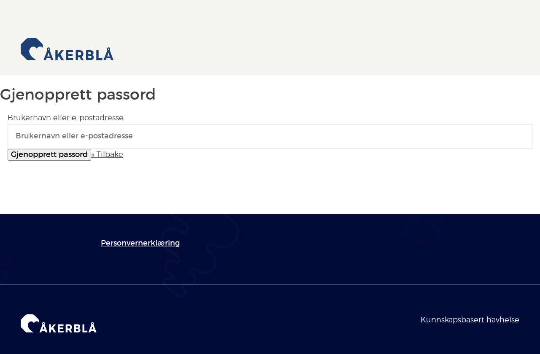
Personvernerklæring (140, 243)
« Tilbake (107, 155)
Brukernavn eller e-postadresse (66, 118)
